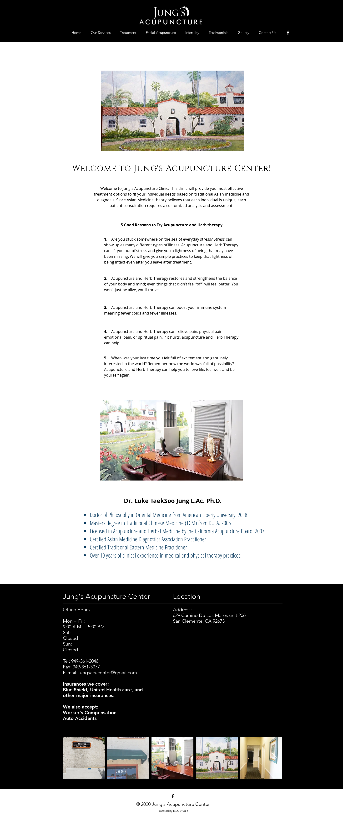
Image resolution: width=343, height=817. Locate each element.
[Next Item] (274, 757)
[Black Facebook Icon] (172, 796)
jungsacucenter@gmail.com (108, 672)
